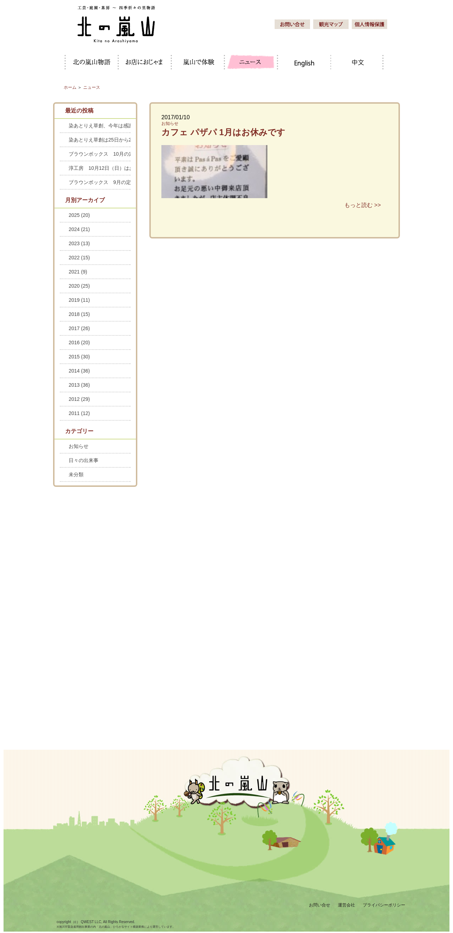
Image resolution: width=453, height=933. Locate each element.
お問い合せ (319, 905)
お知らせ (169, 123)
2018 (79, 314)
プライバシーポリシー (384, 905)
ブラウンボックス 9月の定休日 (100, 182)
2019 (79, 300)
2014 (79, 371)
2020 (79, 286)
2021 (78, 272)
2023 (79, 243)
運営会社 (346, 905)
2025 (79, 215)
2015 (79, 356)
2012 (79, 399)
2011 (79, 413)
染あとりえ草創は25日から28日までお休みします (100, 140)
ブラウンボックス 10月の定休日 (100, 154)
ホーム (70, 87)
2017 (79, 328)
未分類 (76, 474)
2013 (79, 385)
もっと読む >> (362, 205)
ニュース (91, 87)
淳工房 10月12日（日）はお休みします (100, 168)
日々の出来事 (83, 460)
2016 (79, 342)
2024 (79, 229)
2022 (79, 257)
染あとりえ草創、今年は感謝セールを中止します (100, 125)
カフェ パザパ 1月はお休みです (223, 132)
